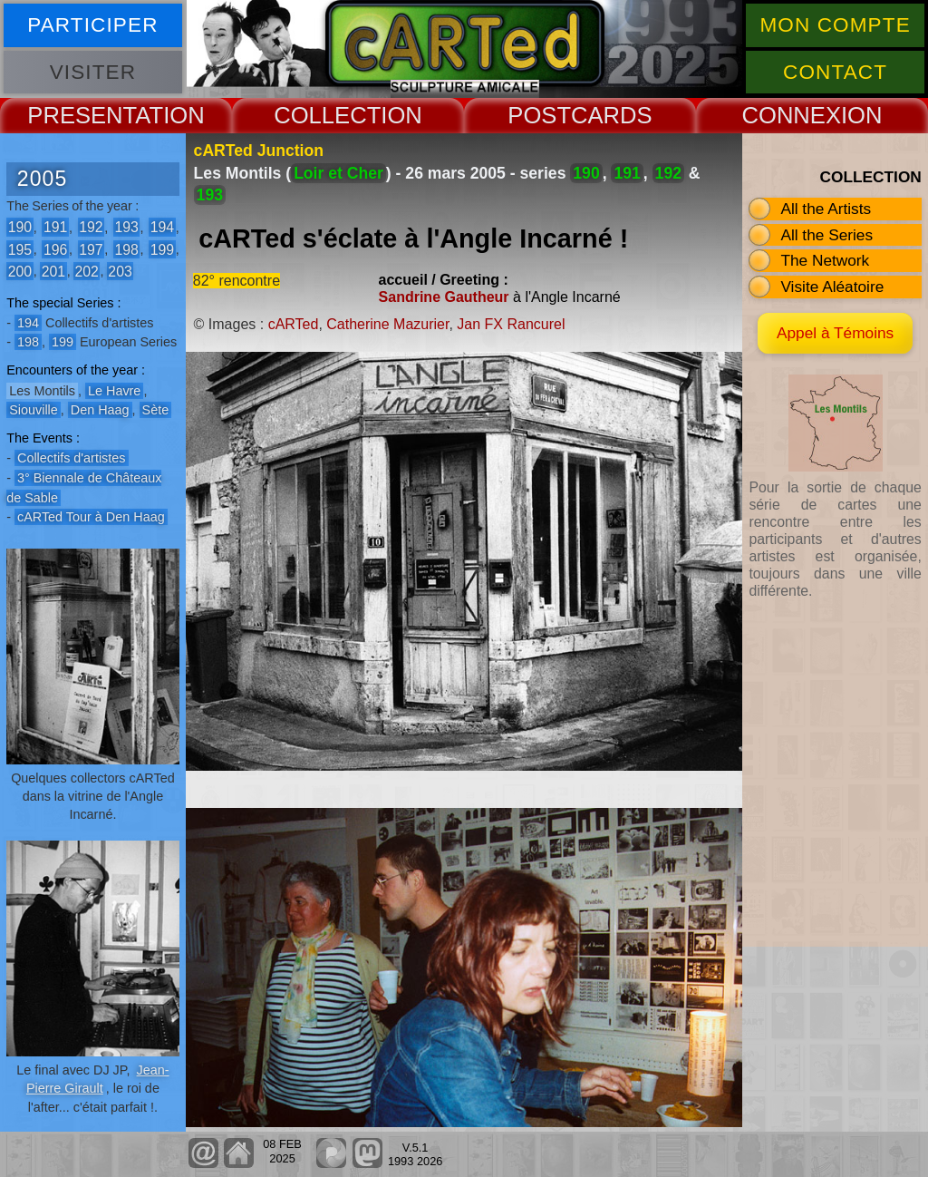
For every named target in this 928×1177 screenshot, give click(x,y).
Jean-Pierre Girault (97, 1079)
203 (119, 270)
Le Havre (114, 391)
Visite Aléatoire (832, 286)
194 (162, 227)
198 (126, 249)
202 (86, 270)
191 (55, 227)
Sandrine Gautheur (444, 297)
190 (20, 227)
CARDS (611, 115)
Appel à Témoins (835, 333)
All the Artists (825, 208)
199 (162, 249)
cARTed (293, 324)
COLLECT (327, 115)
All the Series (826, 235)
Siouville (33, 410)
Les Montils (42, 391)
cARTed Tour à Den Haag (91, 517)
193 (126, 227)
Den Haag (100, 410)
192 (90, 227)
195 (20, 249)
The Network (824, 260)
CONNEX (791, 115)
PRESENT (81, 115)
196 (55, 249)
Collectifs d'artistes (71, 458)
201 (53, 270)
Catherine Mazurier (387, 324)
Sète (155, 410)
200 (20, 270)
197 (90, 249)
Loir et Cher (338, 173)
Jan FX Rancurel (511, 324)
